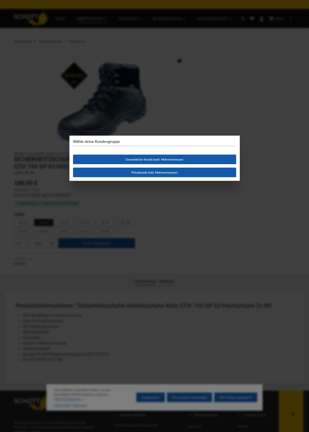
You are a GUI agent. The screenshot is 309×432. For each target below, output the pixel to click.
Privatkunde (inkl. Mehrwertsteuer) (154, 172)
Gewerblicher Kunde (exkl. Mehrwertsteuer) (154, 159)
